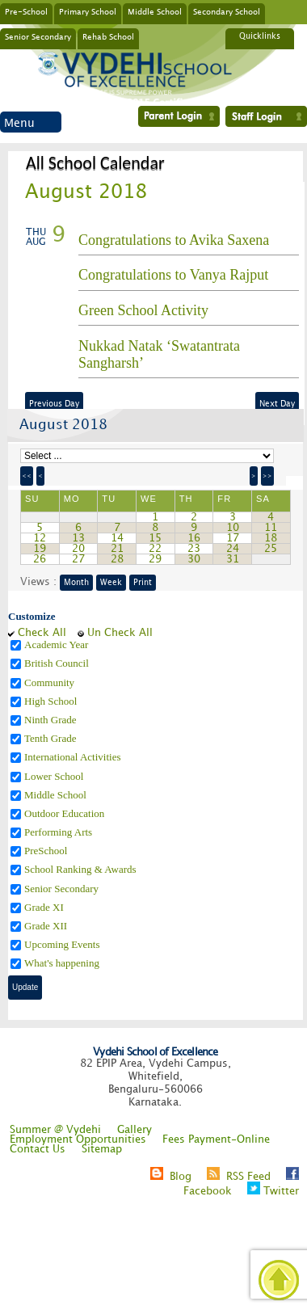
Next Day (277, 404)
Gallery (134, 1130)
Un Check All (120, 633)
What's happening (63, 963)
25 (270, 549)
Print (142, 583)
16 (193, 538)
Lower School (55, 776)
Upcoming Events (63, 944)
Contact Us (37, 1149)
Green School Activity (143, 310)
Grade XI (45, 907)
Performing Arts (59, 832)
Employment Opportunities (78, 1139)
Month (76, 583)
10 (232, 528)
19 (39, 549)
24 (232, 549)
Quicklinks (259, 36)
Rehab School (108, 36)
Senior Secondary (38, 36)
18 (270, 538)
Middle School (155, 11)
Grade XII (46, 926)
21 (117, 549)
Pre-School (26, 11)
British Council (57, 663)
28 (117, 559)
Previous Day (54, 404)
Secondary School (226, 11)
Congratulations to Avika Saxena (173, 240)
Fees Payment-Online (216, 1139)
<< (27, 476)
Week (111, 583)
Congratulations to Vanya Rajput (173, 275)
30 (193, 559)
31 (232, 559)
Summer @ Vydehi (55, 1130)
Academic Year (57, 644)
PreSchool (47, 851)
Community (50, 682)
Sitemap (102, 1149)
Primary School (87, 11)
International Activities (74, 757)
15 (155, 538)
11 (270, 528)
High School (52, 701)
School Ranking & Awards (81, 869)
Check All (42, 633)
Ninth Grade (51, 720)
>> (267, 476)
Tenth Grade (51, 738)
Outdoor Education (65, 813)
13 (78, 538)
